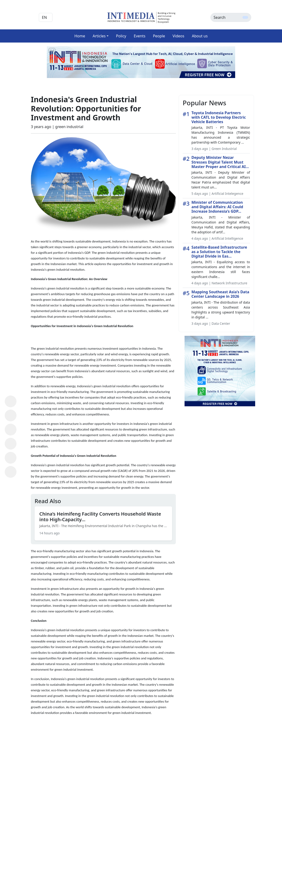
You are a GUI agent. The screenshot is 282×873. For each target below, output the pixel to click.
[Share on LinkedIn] (10, 444)
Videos (178, 36)
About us (200, 36)
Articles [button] (99, 36)
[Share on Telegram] (10, 458)
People (159, 36)
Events (139, 36)
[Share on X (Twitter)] (10, 429)
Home (79, 36)
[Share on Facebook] (10, 415)
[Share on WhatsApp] (10, 401)
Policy (121, 36)
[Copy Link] (10, 472)
